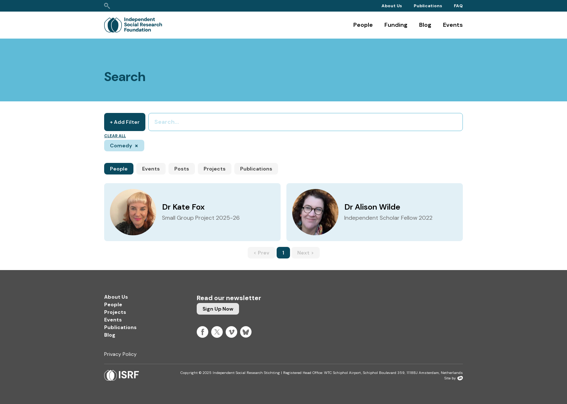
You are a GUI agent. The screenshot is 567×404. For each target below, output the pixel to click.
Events (453, 25)
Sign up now (217, 309)
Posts (181, 168)
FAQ (458, 6)
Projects (215, 168)
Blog (425, 25)
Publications (428, 6)
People (363, 25)
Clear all (115, 135)
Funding (396, 25)
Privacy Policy (120, 354)
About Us (391, 6)
